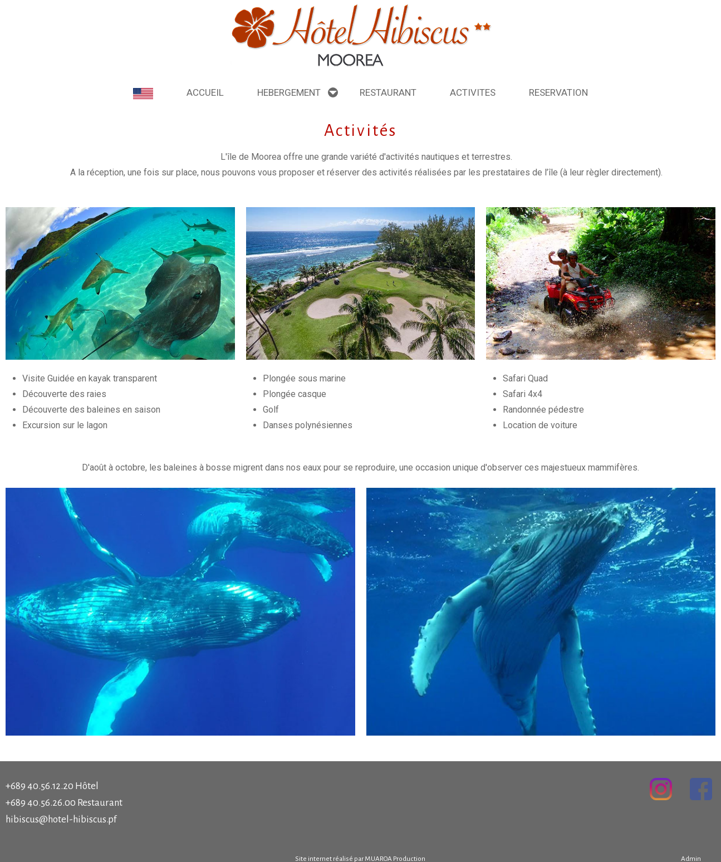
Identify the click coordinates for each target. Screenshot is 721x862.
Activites (473, 92)
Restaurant (388, 92)
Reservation (558, 92)
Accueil (205, 92)
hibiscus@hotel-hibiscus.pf (61, 819)
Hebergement (289, 92)
